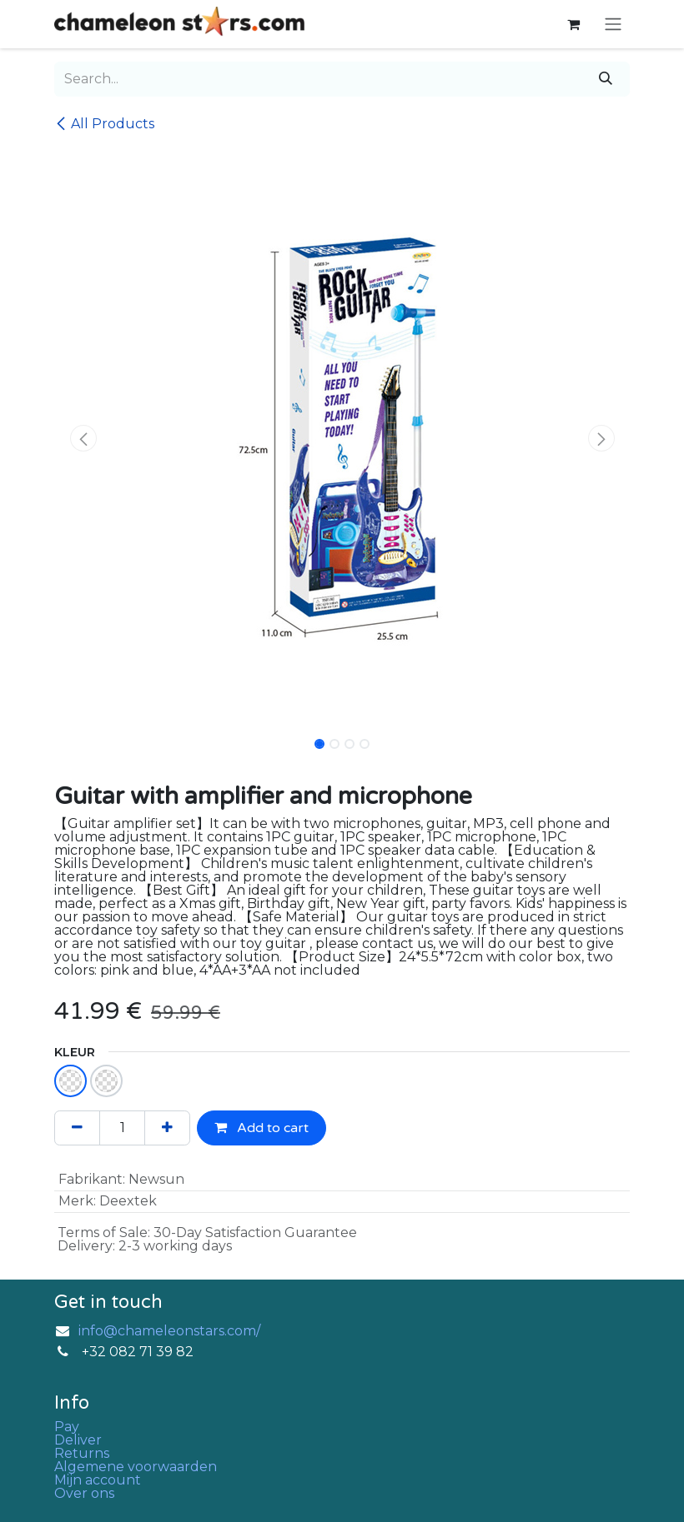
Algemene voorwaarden (135, 1467)
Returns (81, 1453)
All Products (104, 124)
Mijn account (97, 1480)
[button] (83, 438)
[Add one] (167, 1127)
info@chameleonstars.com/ (169, 1331)
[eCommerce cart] (573, 24)
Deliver (78, 1440)
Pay (66, 1427)
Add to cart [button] (261, 1128)
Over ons (84, 1493)
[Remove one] (77, 1127)
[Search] (605, 79)
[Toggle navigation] (613, 24)
